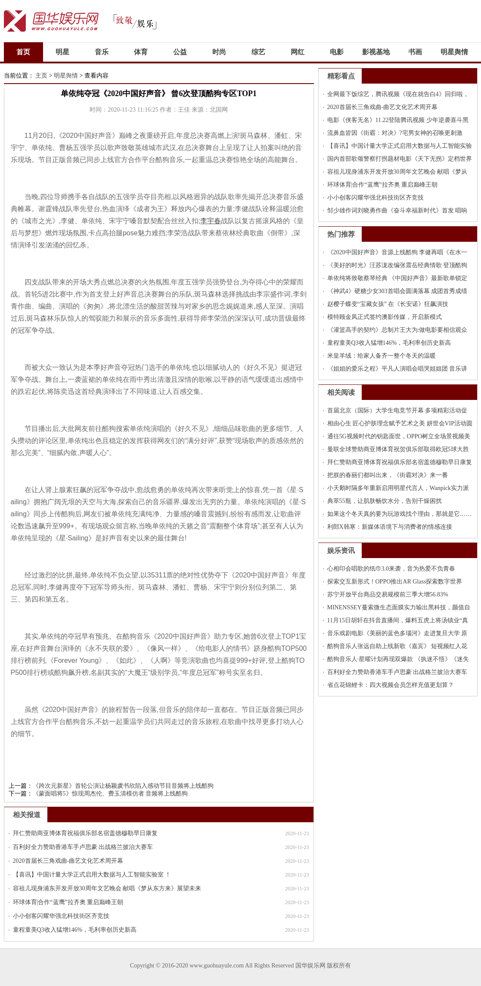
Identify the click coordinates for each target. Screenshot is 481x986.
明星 (62, 52)
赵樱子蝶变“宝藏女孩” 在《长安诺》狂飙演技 (388, 304)
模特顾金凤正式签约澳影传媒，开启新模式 (384, 317)
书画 (415, 52)
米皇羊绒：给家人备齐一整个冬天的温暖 (381, 356)
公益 (180, 52)
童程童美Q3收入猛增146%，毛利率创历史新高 (75, 930)
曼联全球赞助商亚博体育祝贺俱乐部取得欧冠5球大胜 (398, 449)
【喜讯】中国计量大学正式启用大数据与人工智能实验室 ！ (92, 874)
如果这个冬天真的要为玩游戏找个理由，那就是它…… (399, 514)
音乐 (102, 52)
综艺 (258, 52)
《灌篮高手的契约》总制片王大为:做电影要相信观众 (397, 330)
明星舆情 (454, 52)
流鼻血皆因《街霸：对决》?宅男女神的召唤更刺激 (394, 133)
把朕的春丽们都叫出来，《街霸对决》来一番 (387, 475)
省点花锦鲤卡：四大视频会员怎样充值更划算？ (390, 685)
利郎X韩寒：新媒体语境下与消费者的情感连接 (389, 527)
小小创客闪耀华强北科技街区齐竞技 (61, 916)
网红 (297, 52)
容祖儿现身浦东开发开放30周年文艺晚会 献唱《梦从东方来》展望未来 (107, 888)
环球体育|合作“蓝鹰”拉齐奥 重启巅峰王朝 (68, 902)
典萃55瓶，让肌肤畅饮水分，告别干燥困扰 (384, 501)
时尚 (219, 52)
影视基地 (376, 52)
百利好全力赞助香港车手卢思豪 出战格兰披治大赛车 (83, 847)
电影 (337, 52)
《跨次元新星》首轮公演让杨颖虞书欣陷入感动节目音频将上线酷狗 (123, 786)
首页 (23, 52)
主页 (41, 75)
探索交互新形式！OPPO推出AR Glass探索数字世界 (394, 581)
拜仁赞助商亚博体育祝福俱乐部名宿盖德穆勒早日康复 (85, 833)
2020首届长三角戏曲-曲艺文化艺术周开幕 (68, 861)
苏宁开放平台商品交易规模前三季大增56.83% (387, 594)
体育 (141, 52)
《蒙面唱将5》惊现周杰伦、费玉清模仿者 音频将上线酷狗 (110, 793)
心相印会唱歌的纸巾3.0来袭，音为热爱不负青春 (391, 568)
